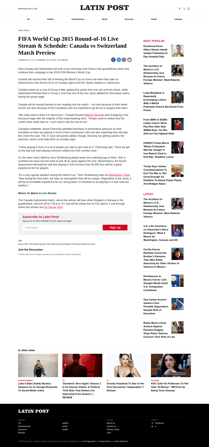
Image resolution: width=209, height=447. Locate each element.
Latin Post (104, 7)
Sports (26, 30)
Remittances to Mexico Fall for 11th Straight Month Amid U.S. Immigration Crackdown (155, 283)
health (65, 429)
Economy (129, 19)
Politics (50, 19)
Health (154, 19)
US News (155, 381)
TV (63, 381)
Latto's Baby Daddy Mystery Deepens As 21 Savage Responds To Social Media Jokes (38, 387)
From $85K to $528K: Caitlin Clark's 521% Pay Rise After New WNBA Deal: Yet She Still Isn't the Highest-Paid (158, 126)
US (28, 19)
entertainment (24, 426)
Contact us (111, 426)
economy (22, 429)
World (104, 19)
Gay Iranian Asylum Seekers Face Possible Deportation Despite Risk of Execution (155, 306)
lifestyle (21, 432)
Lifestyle (178, 19)
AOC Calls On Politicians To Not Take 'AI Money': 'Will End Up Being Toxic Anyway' (170, 387)
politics (65, 423)
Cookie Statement (121, 441)
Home (20, 30)
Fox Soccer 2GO (53, 207)
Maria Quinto (32, 60)
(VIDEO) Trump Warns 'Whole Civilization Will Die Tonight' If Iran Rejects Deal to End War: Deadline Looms (158, 150)
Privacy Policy (113, 429)
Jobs (109, 432)
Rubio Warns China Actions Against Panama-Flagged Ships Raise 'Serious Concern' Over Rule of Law (159, 330)
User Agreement (89, 441)
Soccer (21, 244)
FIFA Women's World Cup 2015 (83, 244)
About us (111, 423)
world (64, 426)
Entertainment (78, 19)
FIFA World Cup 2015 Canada (58, 244)
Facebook (159, 423)
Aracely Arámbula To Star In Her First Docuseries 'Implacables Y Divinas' (125, 387)
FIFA (26, 244)
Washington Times (119, 175)
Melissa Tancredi (94, 115)
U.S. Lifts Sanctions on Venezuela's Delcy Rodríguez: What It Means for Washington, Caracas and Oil (160, 233)
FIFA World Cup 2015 (37, 244)
